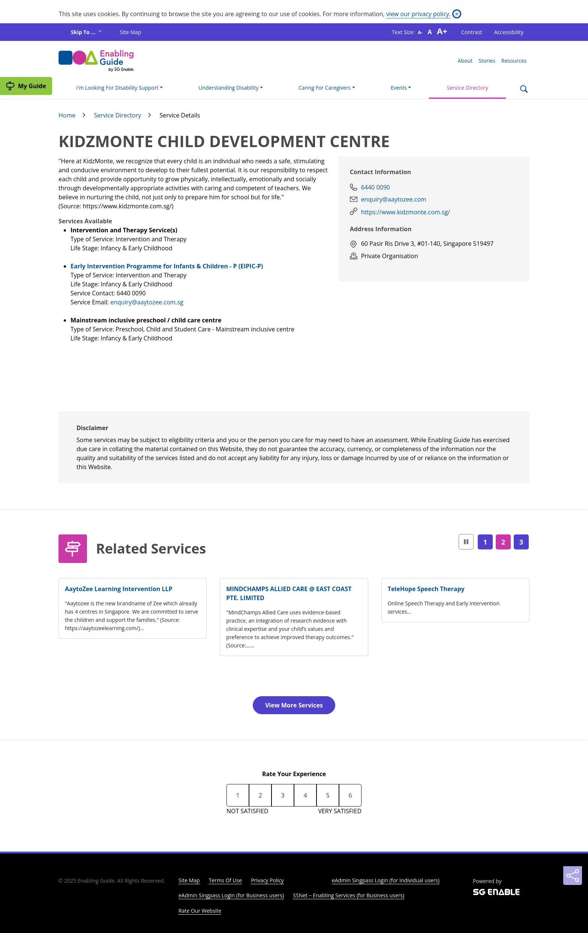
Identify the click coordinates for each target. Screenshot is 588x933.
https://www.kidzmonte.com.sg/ (405, 212)
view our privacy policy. (418, 14)
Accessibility (509, 32)
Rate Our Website (199, 910)
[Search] (524, 90)
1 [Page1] (485, 541)
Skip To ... (84, 32)
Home (66, 115)
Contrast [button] (471, 32)
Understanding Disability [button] (228, 87)
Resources (513, 60)
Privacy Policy (267, 880)
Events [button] (399, 87)
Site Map (130, 32)
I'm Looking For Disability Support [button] (117, 87)
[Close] (456, 13)
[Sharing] (572, 875)
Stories (486, 60)
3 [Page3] (521, 541)
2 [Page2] (503, 541)
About (465, 60)
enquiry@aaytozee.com (393, 199)
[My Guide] (26, 86)
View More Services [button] (294, 705)
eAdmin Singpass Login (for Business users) (231, 895)
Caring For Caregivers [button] (324, 87)
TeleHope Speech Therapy (426, 589)
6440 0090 (375, 187)
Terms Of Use (225, 880)
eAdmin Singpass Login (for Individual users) (386, 880)
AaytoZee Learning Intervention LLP (118, 589)
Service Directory (467, 87)
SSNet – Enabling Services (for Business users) (348, 895)
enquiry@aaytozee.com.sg (146, 302)
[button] (466, 541)
